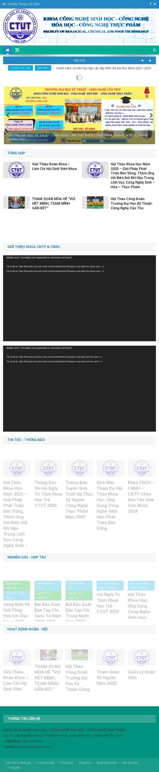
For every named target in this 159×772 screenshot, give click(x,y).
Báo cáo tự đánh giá (18, 763)
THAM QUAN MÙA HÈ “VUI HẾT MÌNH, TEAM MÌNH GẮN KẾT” (53, 203)
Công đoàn (66, 763)
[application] (79, 298)
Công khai (85, 763)
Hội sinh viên (130, 763)
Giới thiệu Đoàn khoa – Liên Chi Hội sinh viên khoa (54, 166)
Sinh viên (43, 68)
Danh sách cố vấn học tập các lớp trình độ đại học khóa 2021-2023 (103, 68)
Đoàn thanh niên (107, 763)
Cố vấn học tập (20, 68)
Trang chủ (14, 767)
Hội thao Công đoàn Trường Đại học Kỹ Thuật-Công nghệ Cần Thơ (132, 203)
